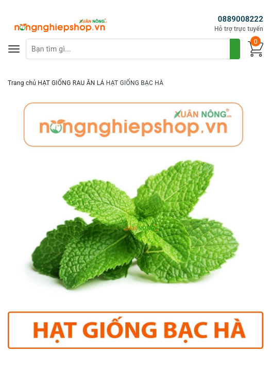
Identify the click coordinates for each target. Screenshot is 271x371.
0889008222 (240, 19)
